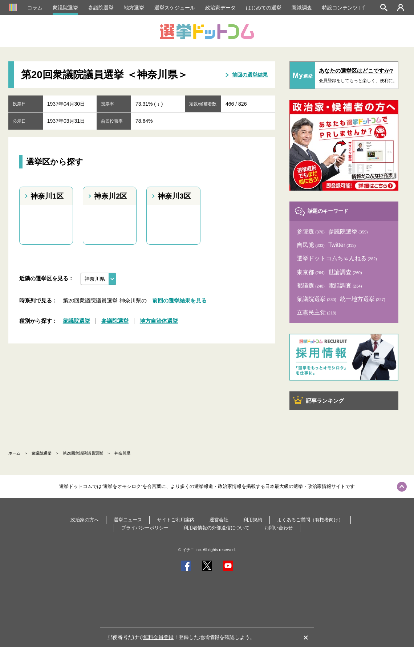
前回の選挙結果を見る (179, 300)
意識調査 (302, 8)
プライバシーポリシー (145, 527)
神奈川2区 (110, 196)
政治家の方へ (84, 519)
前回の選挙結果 (250, 75)
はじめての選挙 (263, 8)
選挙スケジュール (174, 8)
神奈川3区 (174, 196)
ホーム (14, 453)
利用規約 (252, 519)
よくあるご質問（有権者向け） (310, 519)
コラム (34, 8)
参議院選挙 (101, 8)
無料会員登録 (158, 637)
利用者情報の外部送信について (216, 527)
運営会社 (219, 519)
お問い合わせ (278, 527)
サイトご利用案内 (176, 519)
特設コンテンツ (343, 8)
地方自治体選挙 (159, 321)
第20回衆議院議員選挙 (83, 453)
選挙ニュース (128, 519)
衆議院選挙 (65, 8)
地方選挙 (134, 8)
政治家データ (220, 8)
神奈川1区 (47, 196)
